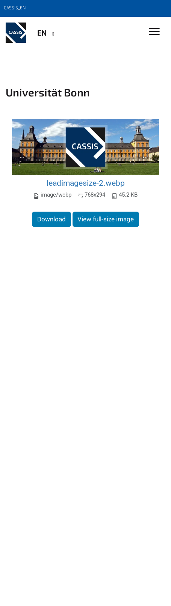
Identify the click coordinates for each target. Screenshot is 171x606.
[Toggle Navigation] (154, 32)
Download (51, 219)
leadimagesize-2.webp (86, 183)
